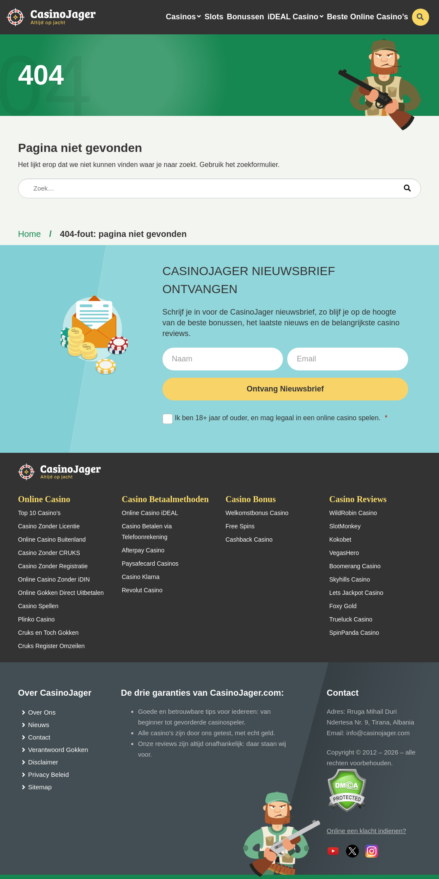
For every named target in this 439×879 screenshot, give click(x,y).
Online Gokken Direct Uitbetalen (61, 592)
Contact (39, 737)
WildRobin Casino (353, 512)
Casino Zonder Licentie (49, 526)
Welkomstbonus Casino (257, 512)
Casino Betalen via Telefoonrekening (147, 531)
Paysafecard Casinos (150, 563)
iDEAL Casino (293, 16)
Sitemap (40, 787)
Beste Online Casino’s (367, 16)
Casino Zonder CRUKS (49, 552)
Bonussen (245, 16)
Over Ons (42, 712)
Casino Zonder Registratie (53, 566)
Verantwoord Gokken (58, 749)
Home (29, 234)
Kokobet (340, 539)
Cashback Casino (249, 539)
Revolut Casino (142, 590)
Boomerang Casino (355, 566)
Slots (213, 16)
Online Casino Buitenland (52, 539)
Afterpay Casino (143, 550)
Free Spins (240, 526)
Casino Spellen (38, 606)
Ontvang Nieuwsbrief (285, 389)
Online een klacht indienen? (366, 830)
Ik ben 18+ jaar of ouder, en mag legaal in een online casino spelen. (275, 418)
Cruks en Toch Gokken (48, 632)
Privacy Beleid (48, 774)
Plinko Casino (36, 619)
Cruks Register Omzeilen (51, 646)
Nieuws (38, 724)
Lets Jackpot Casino (356, 592)
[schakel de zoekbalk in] (420, 17)
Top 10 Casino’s (39, 512)
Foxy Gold (343, 606)
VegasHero (344, 552)
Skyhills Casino (349, 579)
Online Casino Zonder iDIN (54, 579)
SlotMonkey (345, 526)
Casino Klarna (140, 576)
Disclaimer (43, 762)
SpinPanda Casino (354, 632)
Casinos (181, 16)
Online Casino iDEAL (150, 512)
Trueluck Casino (351, 619)
